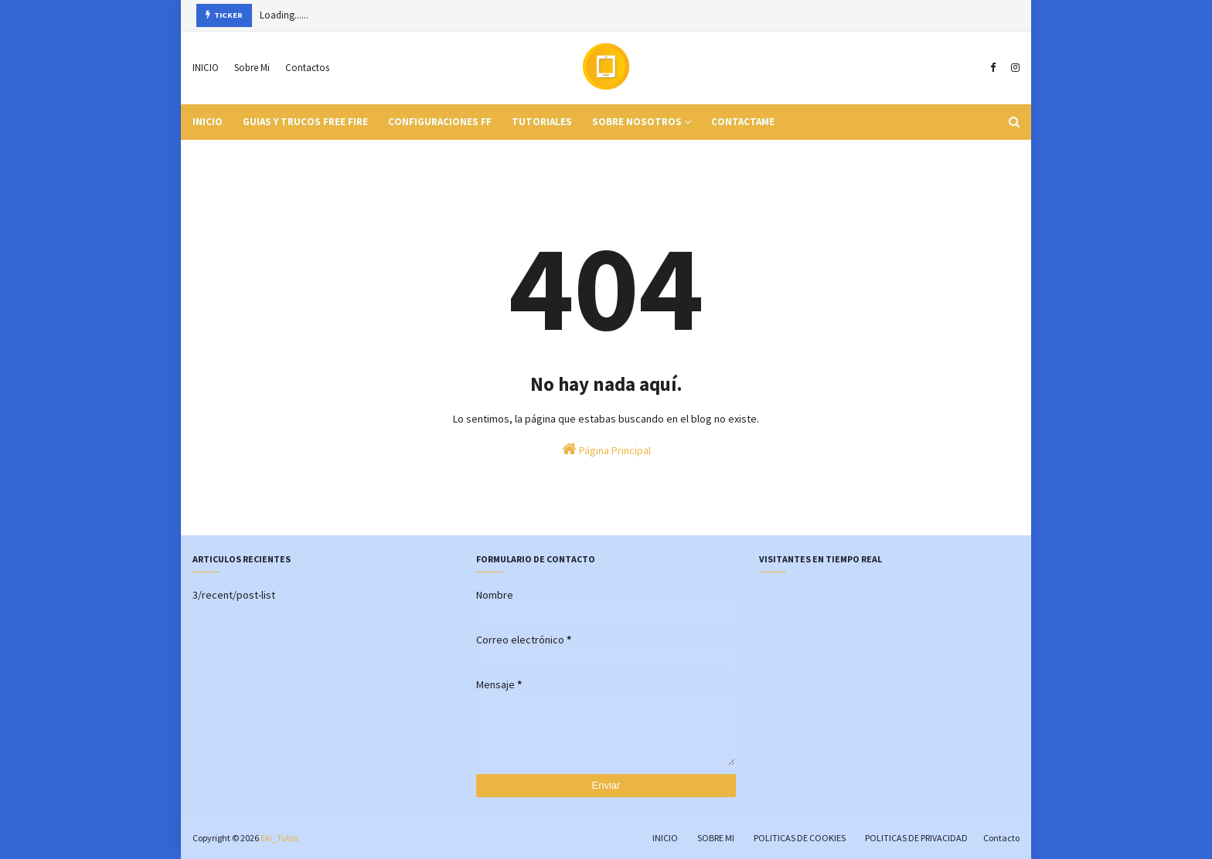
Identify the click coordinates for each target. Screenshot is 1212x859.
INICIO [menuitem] (207, 121)
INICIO (205, 67)
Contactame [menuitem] (743, 121)
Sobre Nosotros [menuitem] (637, 121)
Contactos (307, 67)
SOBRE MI (715, 838)
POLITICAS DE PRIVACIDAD (916, 838)
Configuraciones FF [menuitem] (440, 121)
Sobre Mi (252, 67)
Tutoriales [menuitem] (542, 121)
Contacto (1001, 838)
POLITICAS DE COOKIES (800, 838)
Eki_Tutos (279, 838)
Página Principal (606, 449)
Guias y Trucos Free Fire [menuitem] (305, 121)
